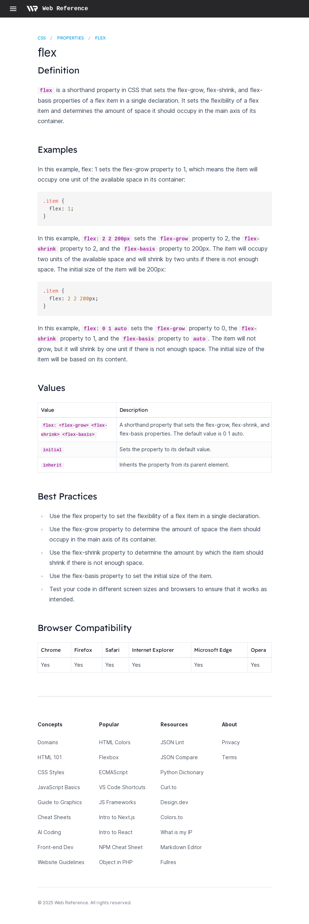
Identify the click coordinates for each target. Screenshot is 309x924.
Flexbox (109, 757)
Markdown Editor (181, 847)
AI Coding (49, 832)
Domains (48, 742)
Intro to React (115, 832)
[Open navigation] (13, 8)
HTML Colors (115, 742)
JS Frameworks (117, 802)
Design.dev (174, 802)
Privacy (231, 742)
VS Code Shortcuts (122, 787)
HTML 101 (50, 757)
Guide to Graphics (60, 802)
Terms (229, 757)
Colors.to (172, 817)
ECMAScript (113, 772)
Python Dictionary (182, 772)
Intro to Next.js (117, 817)
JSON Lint (172, 742)
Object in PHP (116, 862)
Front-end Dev (56, 847)
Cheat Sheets (54, 817)
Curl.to (169, 787)
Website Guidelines (61, 862)
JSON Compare (179, 757)
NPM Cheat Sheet (121, 847)
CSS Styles (51, 772)
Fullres (168, 862)
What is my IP (176, 832)
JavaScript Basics (59, 787)
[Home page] (57, 8)
